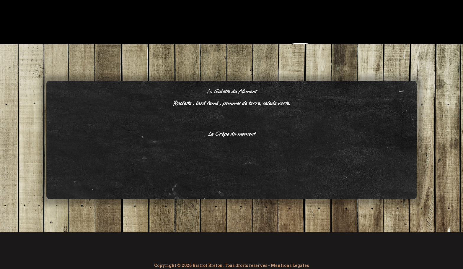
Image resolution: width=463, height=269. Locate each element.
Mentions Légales (290, 265)
